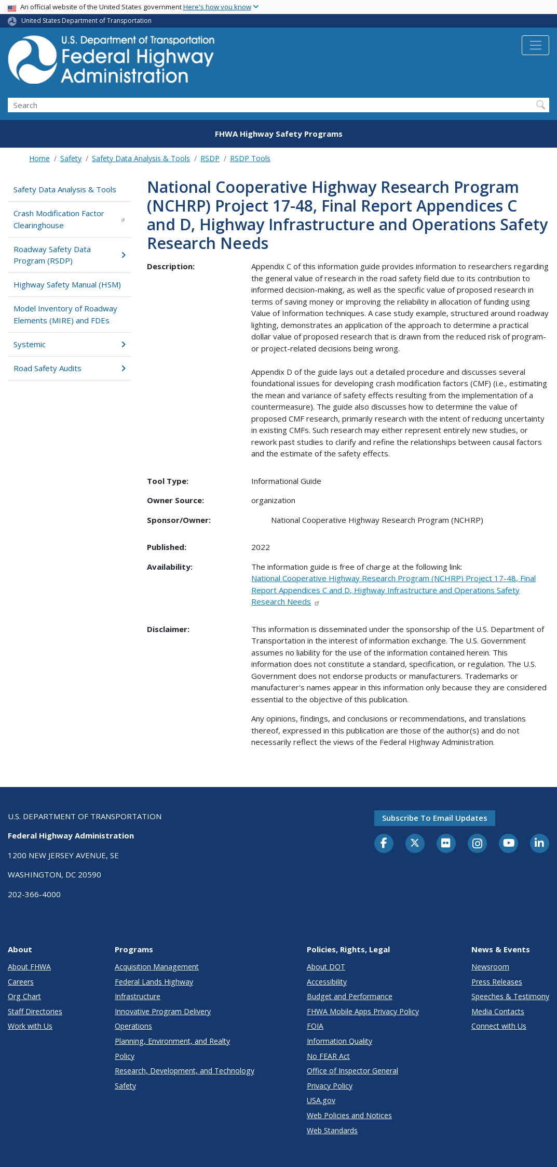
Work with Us (30, 1026)
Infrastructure (137, 996)
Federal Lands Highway (154, 982)
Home (39, 158)
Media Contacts (497, 1011)
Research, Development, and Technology (184, 1071)
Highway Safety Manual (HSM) (67, 284)
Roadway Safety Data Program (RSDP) (69, 255)
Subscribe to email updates (434, 817)
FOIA (315, 1026)
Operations (133, 1026)
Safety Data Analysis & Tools (141, 158)
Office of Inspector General (352, 1071)
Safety (70, 158)
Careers (21, 982)
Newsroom (490, 967)
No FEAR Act (328, 1056)
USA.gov (321, 1100)
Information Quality (339, 1041)
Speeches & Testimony (510, 996)
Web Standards (332, 1130)
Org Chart (24, 996)
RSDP (210, 158)
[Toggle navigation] (535, 45)
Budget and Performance (349, 996)
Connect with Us (498, 1026)
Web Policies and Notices (349, 1115)
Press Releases (496, 982)
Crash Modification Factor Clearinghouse (69, 219)
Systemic (69, 344)
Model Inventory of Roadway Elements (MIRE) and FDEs (65, 314)
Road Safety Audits (69, 368)
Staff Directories (35, 1011)
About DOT (326, 967)
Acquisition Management (157, 967)
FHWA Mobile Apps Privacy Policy (363, 1011)
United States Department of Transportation (86, 20)
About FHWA (29, 967)
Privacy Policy (329, 1086)
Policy (124, 1056)
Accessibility (327, 982)
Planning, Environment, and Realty (172, 1041)
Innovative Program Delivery (163, 1011)
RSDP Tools (250, 158)
